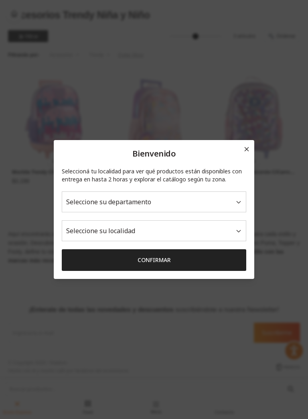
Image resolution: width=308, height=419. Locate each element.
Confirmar (154, 260)
